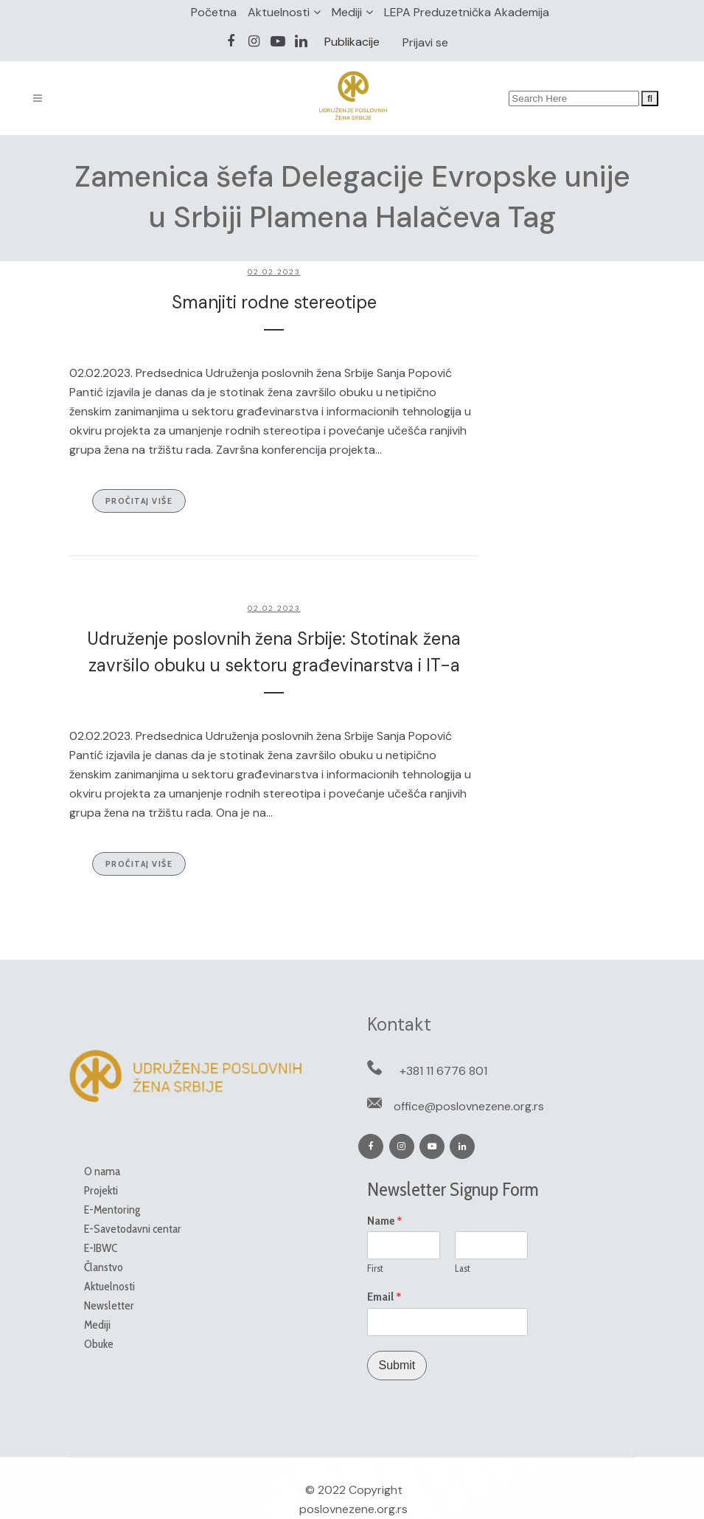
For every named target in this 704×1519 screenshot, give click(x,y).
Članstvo (103, 1267)
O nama (102, 1171)
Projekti (101, 1190)
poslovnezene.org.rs (353, 1509)
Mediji (347, 12)
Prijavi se (425, 42)
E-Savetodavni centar (132, 1229)
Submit (397, 1365)
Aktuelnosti (279, 12)
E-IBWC (100, 1248)
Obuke (99, 1344)
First (375, 1268)
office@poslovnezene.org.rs (469, 1106)
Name (384, 1221)
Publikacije (352, 41)
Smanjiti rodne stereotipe (274, 302)
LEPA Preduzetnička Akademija (466, 12)
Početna (214, 12)
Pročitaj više (139, 500)
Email (384, 1297)
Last (462, 1268)
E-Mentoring (112, 1210)
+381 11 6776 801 (443, 1071)
